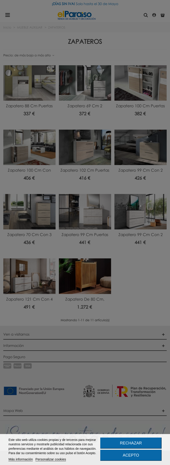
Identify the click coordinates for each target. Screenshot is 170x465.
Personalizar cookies (50, 459)
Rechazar (131, 443)
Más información (20, 459)
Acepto (131, 455)
